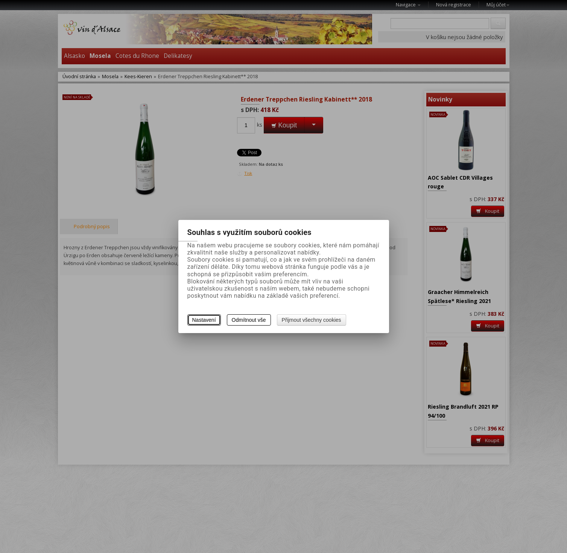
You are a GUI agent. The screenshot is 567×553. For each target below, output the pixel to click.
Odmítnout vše (249, 320)
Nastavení (204, 320)
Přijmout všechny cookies (311, 320)
